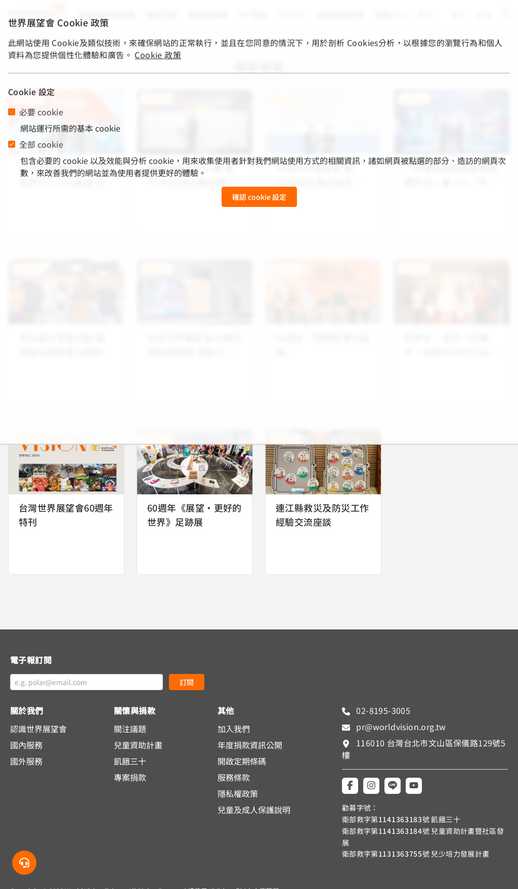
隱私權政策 (238, 793)
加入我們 (234, 729)
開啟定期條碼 (242, 761)
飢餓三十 (130, 761)
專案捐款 (130, 777)
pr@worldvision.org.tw (400, 727)
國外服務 (26, 761)
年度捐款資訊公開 (250, 745)
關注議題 (130, 729)
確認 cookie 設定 (259, 197)
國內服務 (26, 745)
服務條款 (234, 777)
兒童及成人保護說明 (254, 809)
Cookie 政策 (158, 55)
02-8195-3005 (382, 710)
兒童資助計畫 (138, 745)
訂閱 (187, 682)
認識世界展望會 (38, 729)
